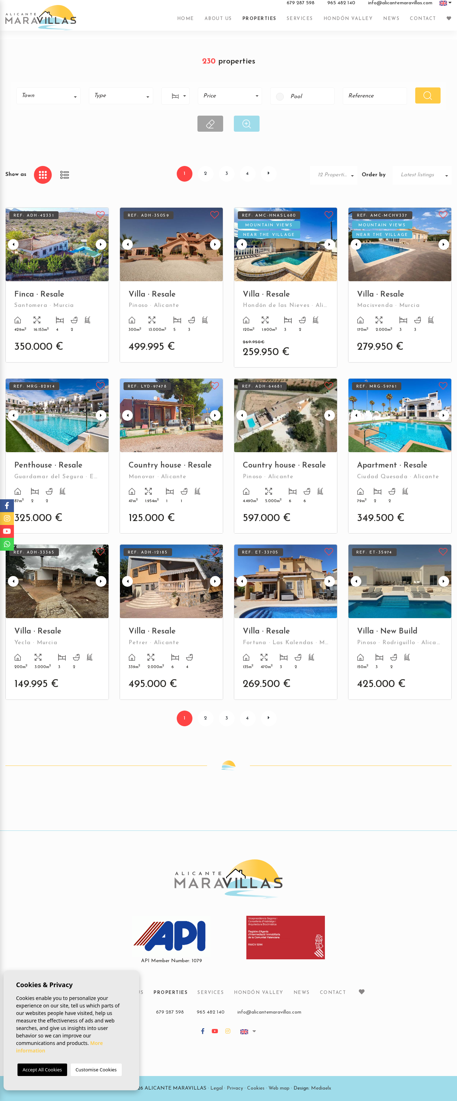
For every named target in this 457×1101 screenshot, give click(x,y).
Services (300, 22)
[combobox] (48, 95)
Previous (12, 244)
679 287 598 (301, 7)
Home (185, 22)
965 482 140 (341, 7)
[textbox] (51, 96)
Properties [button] (259, 22)
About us (218, 22)
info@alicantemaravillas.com (400, 7)
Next (102, 244)
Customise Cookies (96, 1069)
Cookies (256, 1088)
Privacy (235, 1088)
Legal (216, 1088)
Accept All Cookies (42, 1069)
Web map (279, 1088)
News (391, 22)
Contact (423, 22)
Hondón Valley (348, 22)
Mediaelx (321, 1088)
